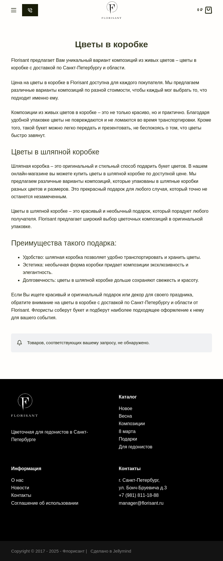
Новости (20, 487)
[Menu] (13, 10)
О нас (17, 480)
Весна (125, 416)
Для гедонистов (135, 446)
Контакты (21, 495)
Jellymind (122, 551)
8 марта (127, 431)
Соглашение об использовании (44, 503)
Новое (125, 408)
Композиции (132, 423)
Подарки (128, 438)
